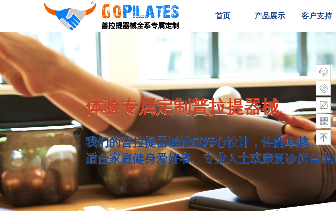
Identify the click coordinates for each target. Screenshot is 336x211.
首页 (222, 16)
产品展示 (269, 16)
